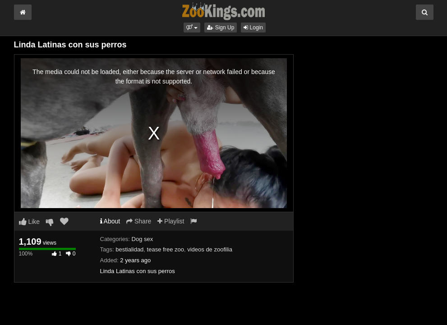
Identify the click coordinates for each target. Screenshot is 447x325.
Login (253, 27)
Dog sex (142, 239)
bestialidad (129, 249)
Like (29, 221)
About (110, 221)
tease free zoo (165, 249)
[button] (192, 27)
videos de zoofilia (209, 249)
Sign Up (220, 27)
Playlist (170, 221)
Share (138, 221)
